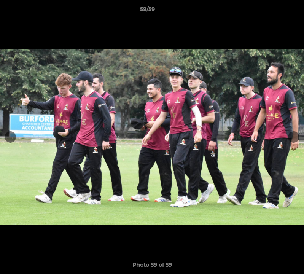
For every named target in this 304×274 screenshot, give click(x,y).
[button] (272, 11)
